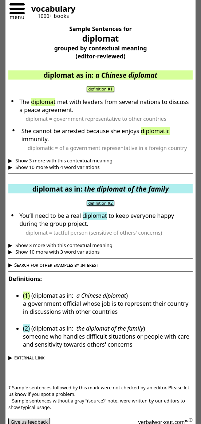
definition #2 (100, 203)
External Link (29, 357)
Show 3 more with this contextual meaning (63, 160)
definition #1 (100, 89)
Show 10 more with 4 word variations (57, 167)
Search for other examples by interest (56, 265)
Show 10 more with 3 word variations (57, 251)
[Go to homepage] (50, 9)
